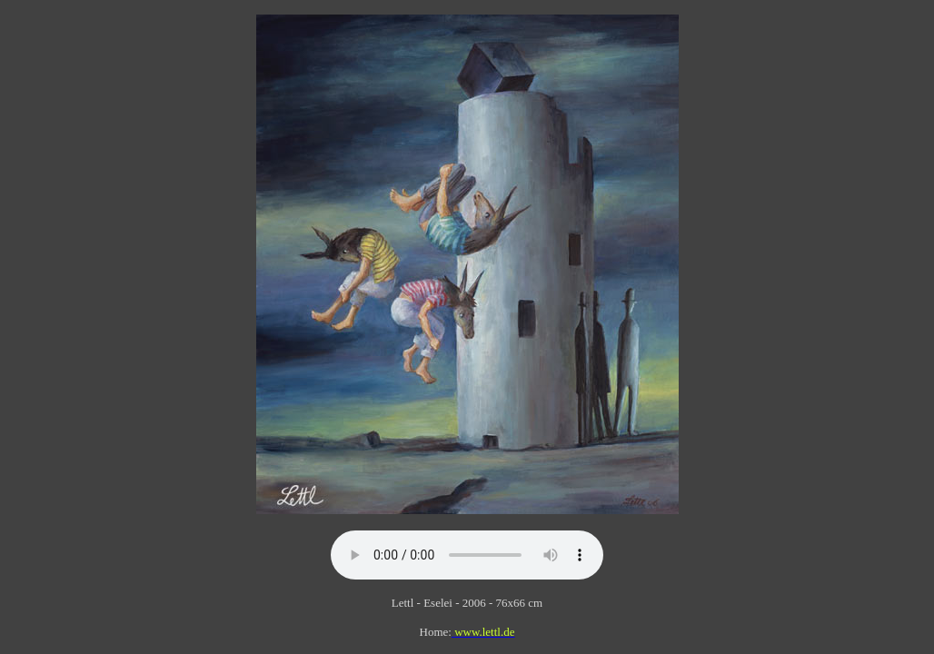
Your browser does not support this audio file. (467, 555)
